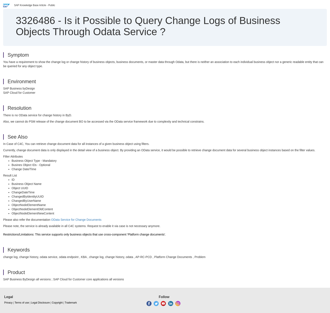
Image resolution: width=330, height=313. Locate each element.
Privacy (8, 302)
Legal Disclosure (40, 302)
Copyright (57, 302)
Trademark (71, 302)
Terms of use (22, 302)
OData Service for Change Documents (76, 219)
